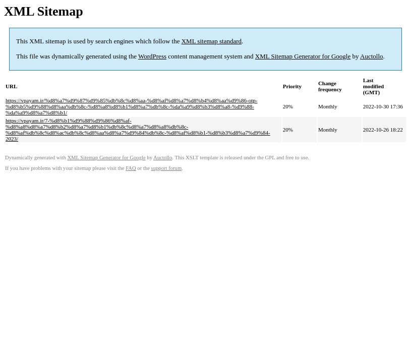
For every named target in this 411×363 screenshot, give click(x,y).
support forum (166, 168)
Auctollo (371, 56)
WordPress (152, 56)
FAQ (131, 168)
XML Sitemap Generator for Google (302, 56)
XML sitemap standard (212, 41)
